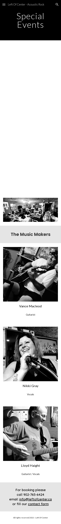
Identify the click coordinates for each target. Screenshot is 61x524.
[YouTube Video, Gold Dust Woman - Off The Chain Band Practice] (30, 59)
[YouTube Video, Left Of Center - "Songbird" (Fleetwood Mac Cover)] (30, 136)
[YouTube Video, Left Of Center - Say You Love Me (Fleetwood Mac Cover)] (30, 174)
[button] (4, 4)
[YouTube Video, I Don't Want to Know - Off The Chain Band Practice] (30, 98)
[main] (30, 20)
